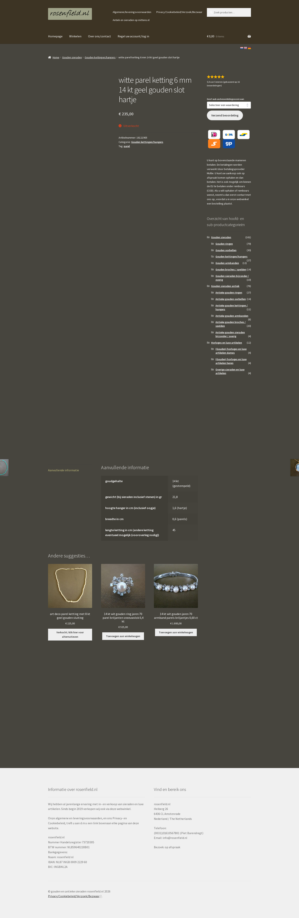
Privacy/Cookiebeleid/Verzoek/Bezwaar (179, 12)
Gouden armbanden (227, 263)
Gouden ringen (224, 243)
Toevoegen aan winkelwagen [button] (123, 636)
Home (56, 57)
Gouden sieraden (72, 57)
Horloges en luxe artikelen (226, 342)
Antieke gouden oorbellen (230, 299)
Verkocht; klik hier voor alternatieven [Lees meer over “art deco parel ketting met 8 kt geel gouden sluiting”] (70, 634)
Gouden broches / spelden (230, 269)
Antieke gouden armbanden (231, 315)
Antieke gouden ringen (228, 292)
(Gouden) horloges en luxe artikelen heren (231, 361)
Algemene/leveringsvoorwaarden (132, 12)
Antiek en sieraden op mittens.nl (131, 20)
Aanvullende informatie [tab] (63, 470)
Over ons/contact (99, 36)
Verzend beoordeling (225, 115)
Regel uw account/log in (133, 36)
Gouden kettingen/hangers (100, 57)
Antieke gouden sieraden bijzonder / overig (230, 334)
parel (127, 146)
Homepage (55, 36)
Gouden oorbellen (225, 250)
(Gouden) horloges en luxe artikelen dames (231, 350)
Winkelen (75, 36)
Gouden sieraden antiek (225, 286)
